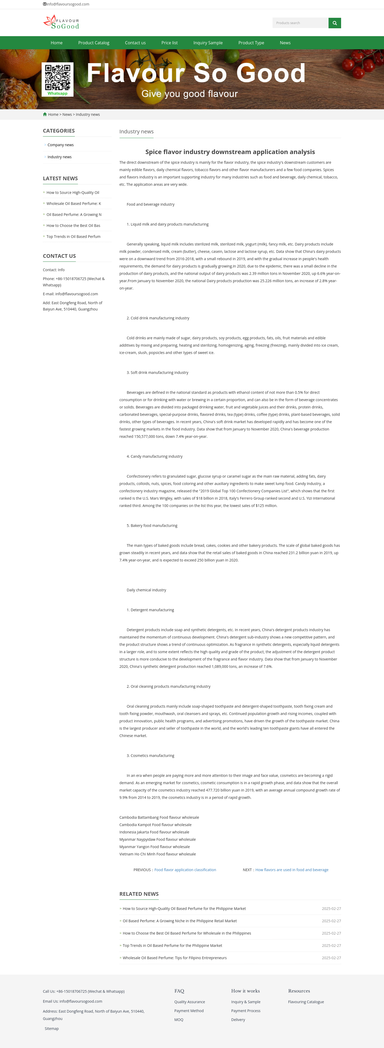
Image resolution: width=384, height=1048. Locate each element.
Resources (299, 991)
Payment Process (246, 1010)
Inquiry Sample (208, 43)
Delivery (238, 1019)
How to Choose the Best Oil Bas (73, 225)
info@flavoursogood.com (68, 4)
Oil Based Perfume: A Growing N (74, 214)
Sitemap (52, 1028)
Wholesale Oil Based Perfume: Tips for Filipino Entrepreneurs (175, 957)
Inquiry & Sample (246, 1001)
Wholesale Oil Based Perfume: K (74, 203)
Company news (61, 144)
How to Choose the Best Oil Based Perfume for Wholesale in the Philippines (187, 933)
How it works (245, 991)
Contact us (135, 43)
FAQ (179, 991)
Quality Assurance (189, 1001)
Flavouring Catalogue (306, 1001)
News (285, 43)
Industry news (87, 114)
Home (57, 43)
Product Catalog (93, 43)
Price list (169, 43)
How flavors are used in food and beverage (292, 869)
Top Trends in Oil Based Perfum (73, 236)
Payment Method (189, 1010)
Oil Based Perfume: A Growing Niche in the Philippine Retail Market (180, 920)
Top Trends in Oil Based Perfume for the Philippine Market (172, 945)
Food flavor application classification (185, 869)
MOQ (178, 1019)
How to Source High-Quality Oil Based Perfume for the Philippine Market (184, 908)
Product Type (251, 43)
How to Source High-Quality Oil (73, 192)
